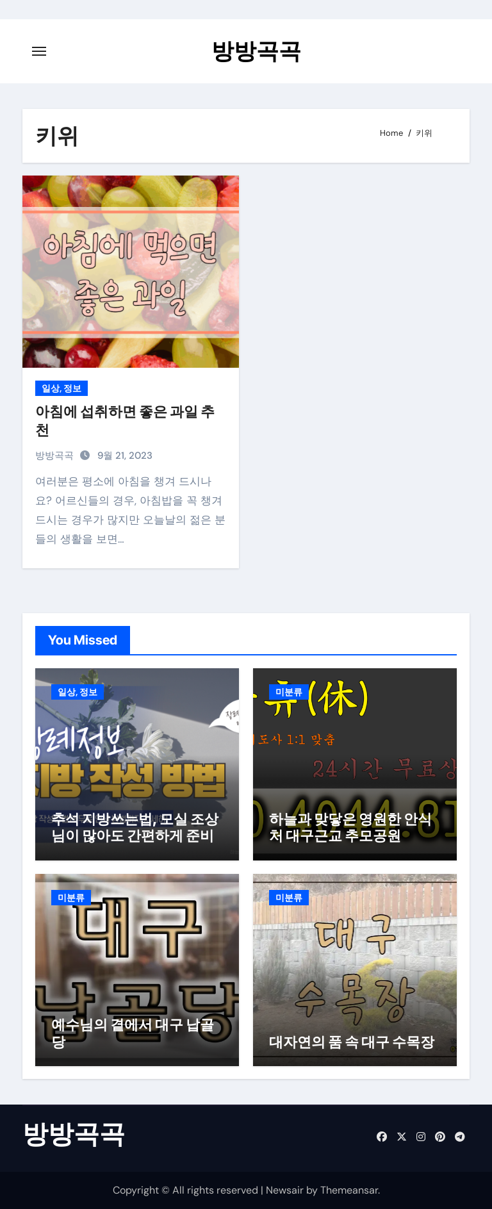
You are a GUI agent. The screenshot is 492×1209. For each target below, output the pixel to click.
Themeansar (349, 1190)
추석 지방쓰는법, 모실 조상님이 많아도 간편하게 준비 (134, 827)
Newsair (285, 1190)
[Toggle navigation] (39, 51)
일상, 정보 (61, 388)
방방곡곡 (256, 50)
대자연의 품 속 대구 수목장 (351, 1041)
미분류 (288, 692)
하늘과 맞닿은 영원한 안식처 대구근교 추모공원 (350, 827)
